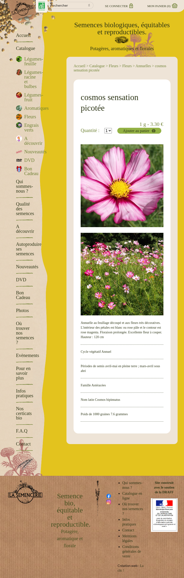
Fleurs (113, 66)
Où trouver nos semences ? (132, 509)
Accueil (79, 66)
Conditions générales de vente (131, 551)
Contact (128, 530)
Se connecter (118, 6)
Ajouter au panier (136, 131)
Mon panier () (162, 6)
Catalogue (97, 66)
